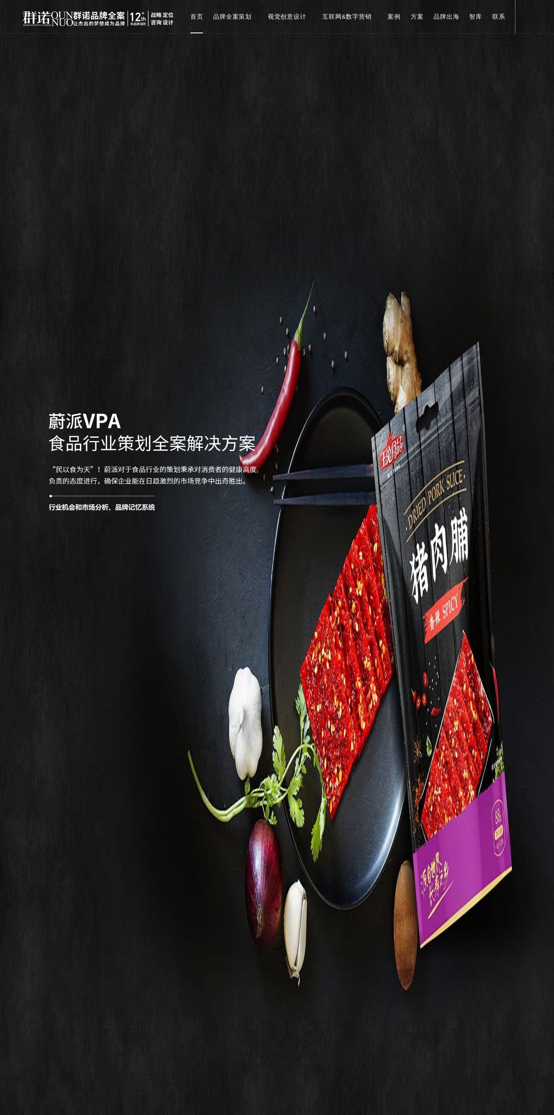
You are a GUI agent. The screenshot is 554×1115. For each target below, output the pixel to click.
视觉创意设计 (290, 16)
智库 (475, 16)
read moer (277, 1038)
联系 (498, 16)
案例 (394, 16)
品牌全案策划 (235, 16)
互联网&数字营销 (349, 16)
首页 (196, 16)
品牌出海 (446, 16)
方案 (417, 16)
